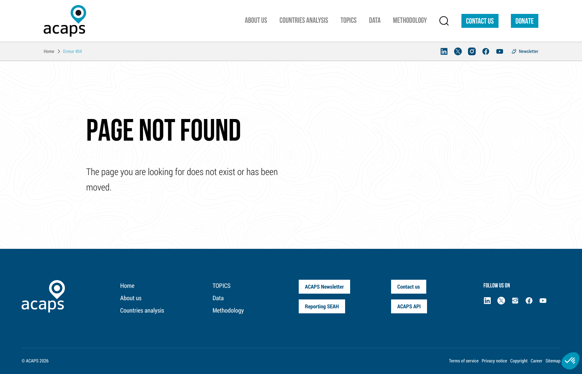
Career (536, 361)
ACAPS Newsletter (324, 286)
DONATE (525, 22)
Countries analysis (142, 310)
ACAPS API (409, 306)
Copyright (519, 361)
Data (218, 298)
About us (130, 298)
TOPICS (222, 286)
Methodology (228, 310)
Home (127, 286)
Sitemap (552, 361)
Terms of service (464, 361)
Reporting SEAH (322, 306)
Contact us (480, 22)
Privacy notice (494, 361)
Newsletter (528, 51)
